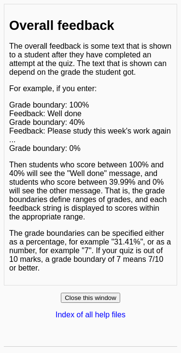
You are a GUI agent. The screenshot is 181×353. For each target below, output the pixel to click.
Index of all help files (90, 315)
